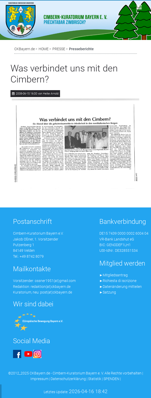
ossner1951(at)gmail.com (55, 281)
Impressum (39, 379)
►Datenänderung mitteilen (120, 287)
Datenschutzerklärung (68, 379)
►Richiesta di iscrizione (118, 281)
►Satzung (107, 292)
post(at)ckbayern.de (56, 292)
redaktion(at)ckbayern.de (51, 287)
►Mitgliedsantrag (113, 275)
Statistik (94, 379)
